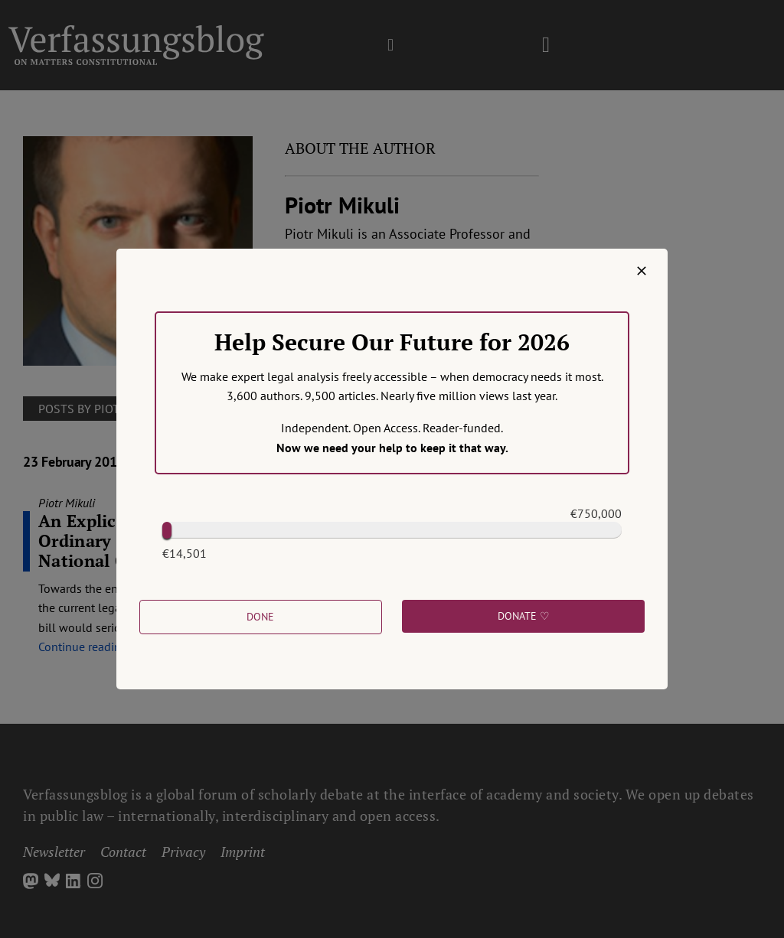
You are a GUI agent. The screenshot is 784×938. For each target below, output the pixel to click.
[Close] (641, 271)
